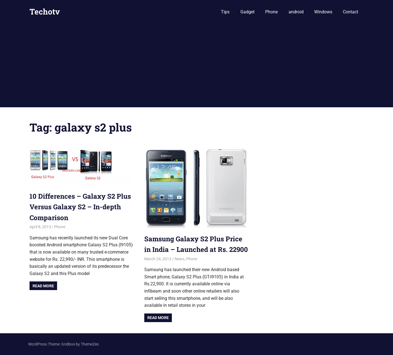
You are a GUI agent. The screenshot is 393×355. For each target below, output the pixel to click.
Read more (43, 286)
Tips (225, 11)
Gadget (247, 11)
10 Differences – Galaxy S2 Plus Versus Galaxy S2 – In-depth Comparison (80, 207)
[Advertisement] (197, 65)
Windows (323, 11)
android (296, 11)
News (179, 259)
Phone (271, 11)
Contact (350, 11)
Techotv (45, 11)
